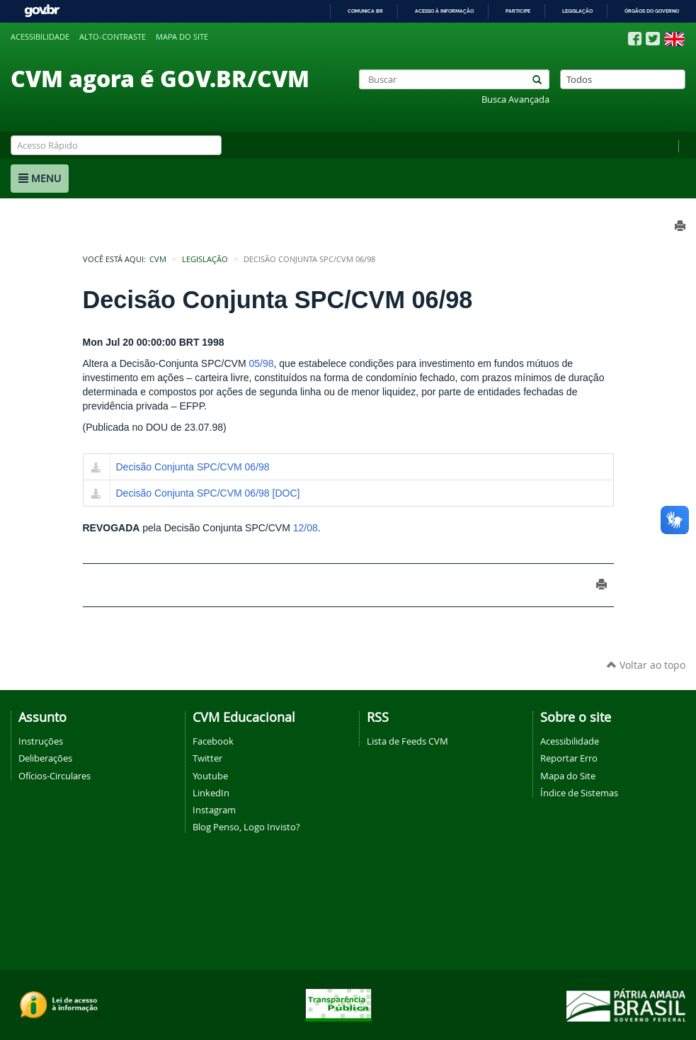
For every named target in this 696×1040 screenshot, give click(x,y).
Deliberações (45, 758)
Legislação (577, 11)
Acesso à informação (444, 11)
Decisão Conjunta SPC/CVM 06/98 (193, 467)
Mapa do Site (567, 775)
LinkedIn (211, 792)
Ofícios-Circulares (54, 775)
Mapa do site (182, 37)
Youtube (210, 775)
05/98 (261, 363)
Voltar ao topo (646, 665)
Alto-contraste (112, 37)
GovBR (41, 11)
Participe (518, 11)
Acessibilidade (40, 37)
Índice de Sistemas (579, 792)
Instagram (214, 809)
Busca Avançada (515, 100)
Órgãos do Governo (651, 11)
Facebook (213, 741)
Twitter (207, 758)
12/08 (305, 527)
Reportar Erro (569, 758)
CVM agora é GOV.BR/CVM (160, 78)
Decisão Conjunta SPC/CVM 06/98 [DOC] (208, 493)
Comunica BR (365, 11)
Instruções (40, 741)
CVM (157, 259)
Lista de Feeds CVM (407, 741)
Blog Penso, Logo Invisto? (246, 826)
